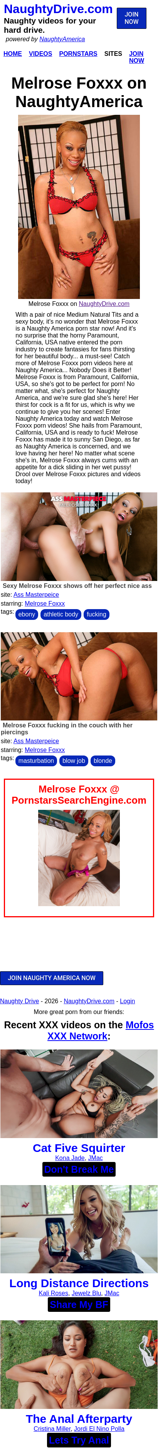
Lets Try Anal (79, 1440)
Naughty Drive (19, 1001)
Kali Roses (53, 1293)
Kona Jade (70, 1158)
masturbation (36, 760)
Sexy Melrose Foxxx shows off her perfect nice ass (77, 586)
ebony (26, 614)
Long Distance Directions (79, 1283)
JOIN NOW (131, 18)
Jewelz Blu (86, 1293)
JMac (95, 1158)
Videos (40, 53)
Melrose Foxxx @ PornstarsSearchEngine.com (79, 795)
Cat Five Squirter (79, 1148)
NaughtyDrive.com (58, 9)
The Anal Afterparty (79, 1418)
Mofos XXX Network (100, 1030)
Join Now (136, 57)
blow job (73, 760)
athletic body (61, 614)
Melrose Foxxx (45, 603)
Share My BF (79, 1304)
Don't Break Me (79, 1169)
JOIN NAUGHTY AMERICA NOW (52, 978)
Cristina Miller (52, 1428)
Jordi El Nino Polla (99, 1428)
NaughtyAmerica (62, 39)
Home (12, 53)
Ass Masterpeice (36, 594)
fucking (96, 614)
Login (127, 1001)
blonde (103, 760)
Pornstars (78, 53)
